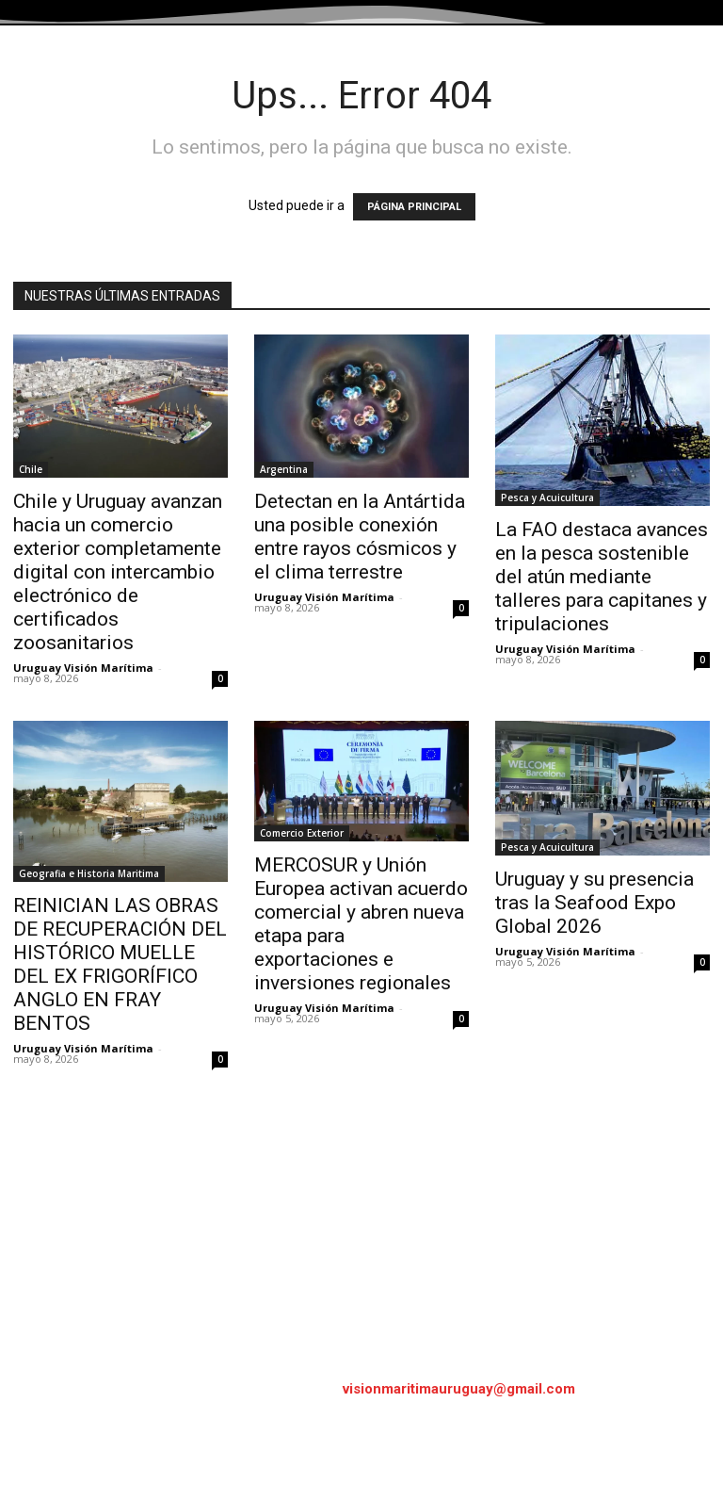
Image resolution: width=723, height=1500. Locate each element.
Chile (30, 469)
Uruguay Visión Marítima (83, 667)
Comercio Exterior (302, 833)
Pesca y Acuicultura (547, 497)
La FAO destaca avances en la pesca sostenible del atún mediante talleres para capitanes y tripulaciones (601, 576)
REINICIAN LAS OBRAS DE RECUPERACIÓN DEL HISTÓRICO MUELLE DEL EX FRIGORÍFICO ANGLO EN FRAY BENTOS (120, 964)
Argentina (284, 469)
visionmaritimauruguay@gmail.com (459, 1388)
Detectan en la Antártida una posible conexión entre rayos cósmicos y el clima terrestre (359, 536)
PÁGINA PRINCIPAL (414, 207)
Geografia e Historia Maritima (89, 873)
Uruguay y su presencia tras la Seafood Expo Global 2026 (594, 903)
